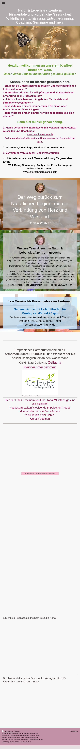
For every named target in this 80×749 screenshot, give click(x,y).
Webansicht (74, 731)
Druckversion (8, 731)
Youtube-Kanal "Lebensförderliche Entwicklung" (39, 473)
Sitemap (17, 731)
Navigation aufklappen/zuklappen (40, 3)
